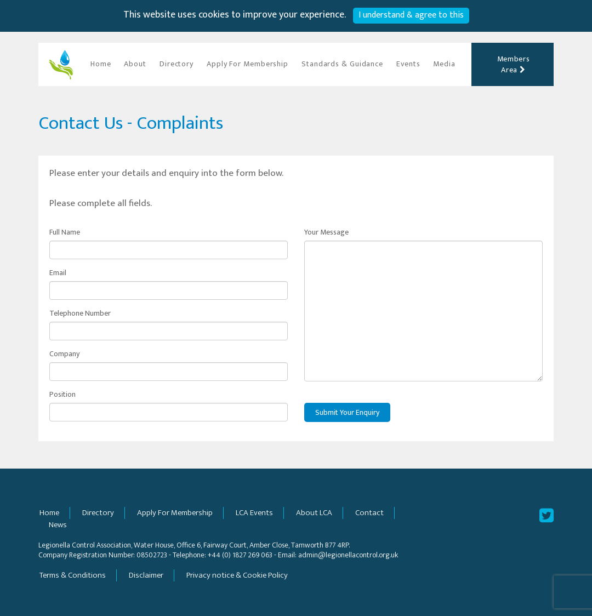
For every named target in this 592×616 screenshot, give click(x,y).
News (58, 525)
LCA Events (254, 513)
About (135, 64)
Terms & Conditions (72, 575)
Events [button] (408, 64)
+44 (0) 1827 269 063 (240, 555)
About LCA (314, 513)
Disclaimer (146, 575)
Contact (369, 513)
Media (444, 64)
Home (100, 64)
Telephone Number (80, 313)
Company (64, 354)
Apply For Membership (247, 64)
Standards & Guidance (342, 64)
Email (57, 272)
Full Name (64, 232)
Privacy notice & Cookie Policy (237, 575)
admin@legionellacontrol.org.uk (348, 555)
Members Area (513, 64)
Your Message (326, 232)
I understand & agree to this (411, 15)
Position (62, 394)
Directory (176, 64)
